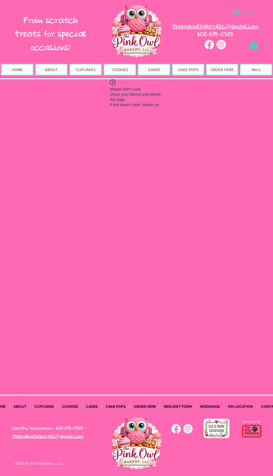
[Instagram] (221, 44)
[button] (253, 44)
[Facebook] (209, 44)
